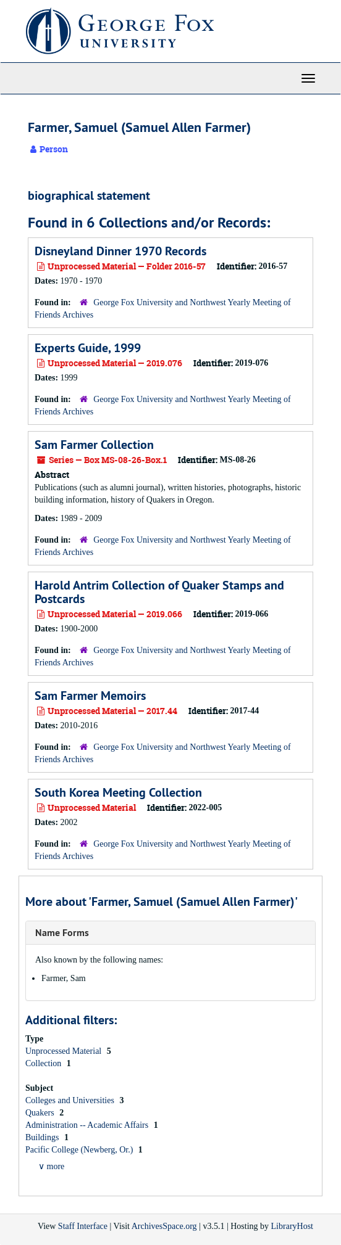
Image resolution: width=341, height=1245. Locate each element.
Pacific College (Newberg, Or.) (80, 1149)
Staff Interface (82, 1226)
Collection (44, 1063)
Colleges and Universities (70, 1100)
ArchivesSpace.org (164, 1226)
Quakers (40, 1112)
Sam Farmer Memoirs (90, 696)
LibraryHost (292, 1226)
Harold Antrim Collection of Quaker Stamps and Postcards (159, 592)
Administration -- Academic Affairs (88, 1125)
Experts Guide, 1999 (88, 348)
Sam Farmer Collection (94, 445)
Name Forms (62, 932)
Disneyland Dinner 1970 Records (120, 251)
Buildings (43, 1137)
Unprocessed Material (64, 1051)
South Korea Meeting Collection (118, 792)
